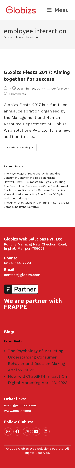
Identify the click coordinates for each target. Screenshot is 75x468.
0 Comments (17, 94)
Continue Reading (22, 146)
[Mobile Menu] (58, 10)
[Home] (5, 37)
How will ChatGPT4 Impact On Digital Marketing (34, 181)
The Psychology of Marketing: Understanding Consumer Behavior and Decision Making (36, 357)
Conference (59, 88)
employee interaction (24, 37)
